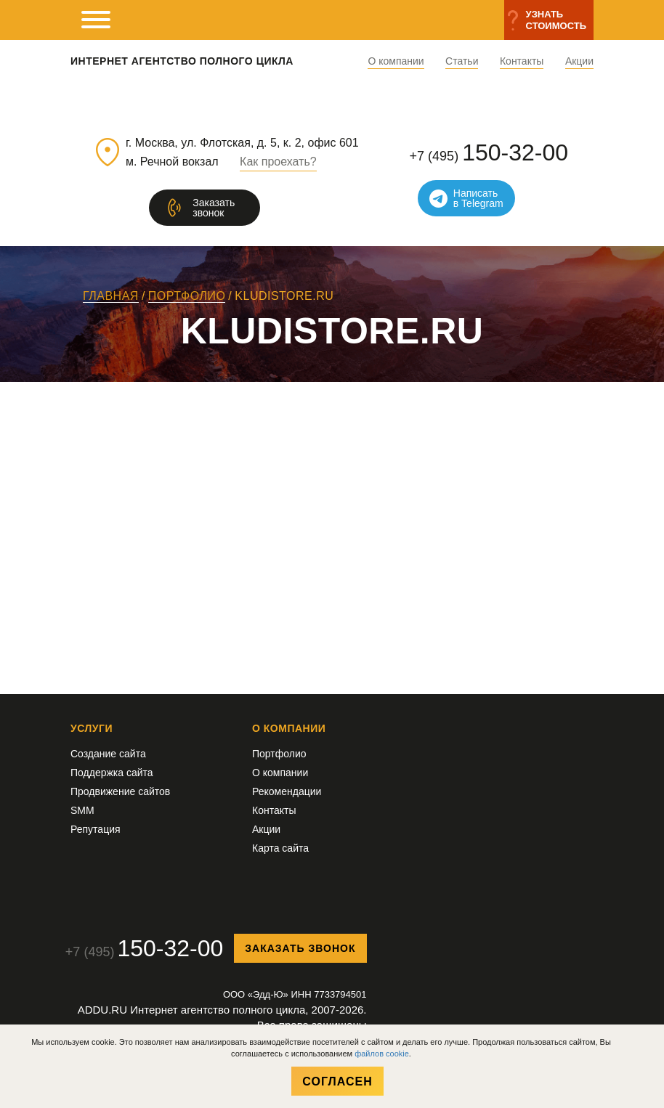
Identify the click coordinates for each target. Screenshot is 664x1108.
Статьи (461, 61)
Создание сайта (108, 754)
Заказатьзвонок (214, 208)
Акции (579, 61)
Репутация (95, 829)
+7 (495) (489, 152)
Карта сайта (280, 848)
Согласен (337, 1081)
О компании (396, 61)
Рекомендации (286, 791)
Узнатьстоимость (556, 20)
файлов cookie (382, 1053)
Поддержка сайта (111, 772)
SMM (82, 810)
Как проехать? (278, 162)
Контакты (521, 61)
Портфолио (279, 754)
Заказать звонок (300, 948)
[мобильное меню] (95, 20)
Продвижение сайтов (120, 791)
